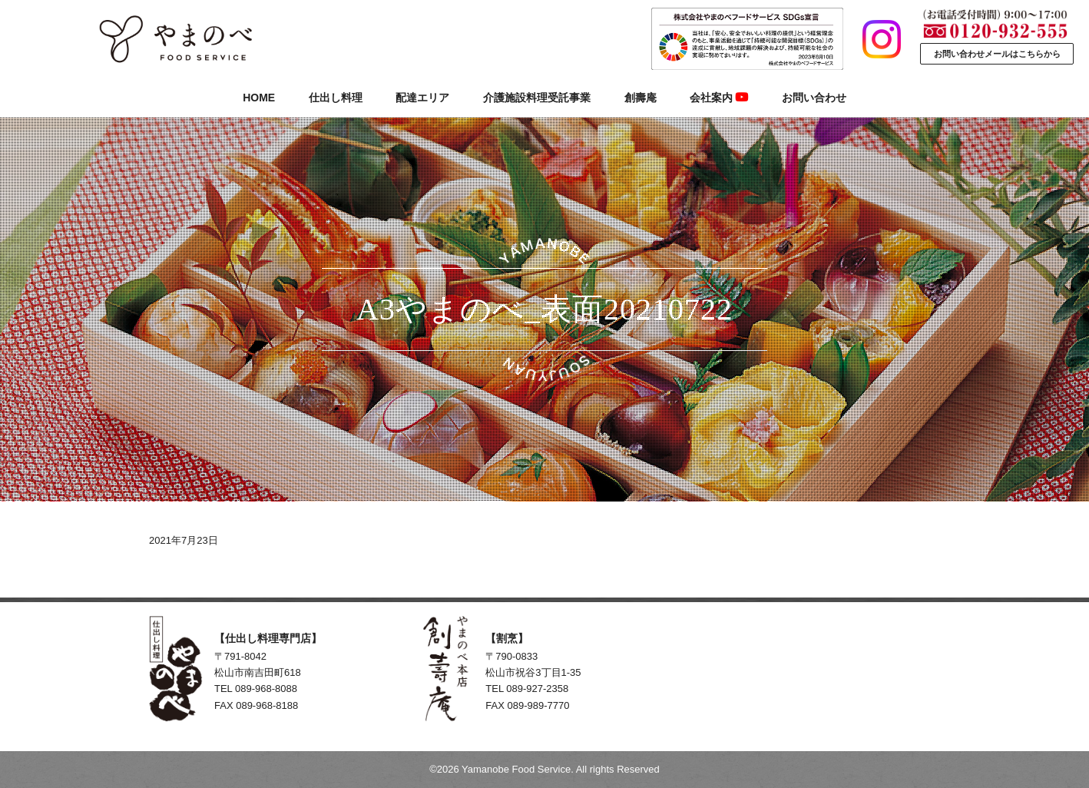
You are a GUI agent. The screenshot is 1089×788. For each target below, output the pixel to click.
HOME (259, 97)
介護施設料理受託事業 (537, 97)
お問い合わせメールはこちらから (997, 53)
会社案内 (719, 97)
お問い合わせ (814, 97)
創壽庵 (640, 97)
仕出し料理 (335, 97)
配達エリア (422, 97)
